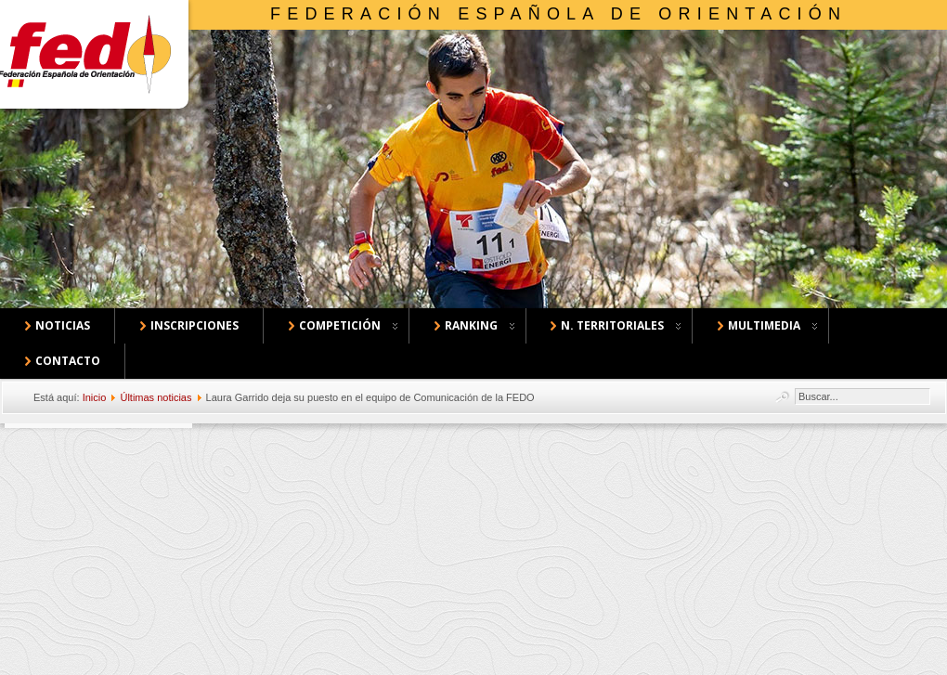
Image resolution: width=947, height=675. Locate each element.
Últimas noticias (155, 397)
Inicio (95, 397)
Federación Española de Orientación (558, 14)
